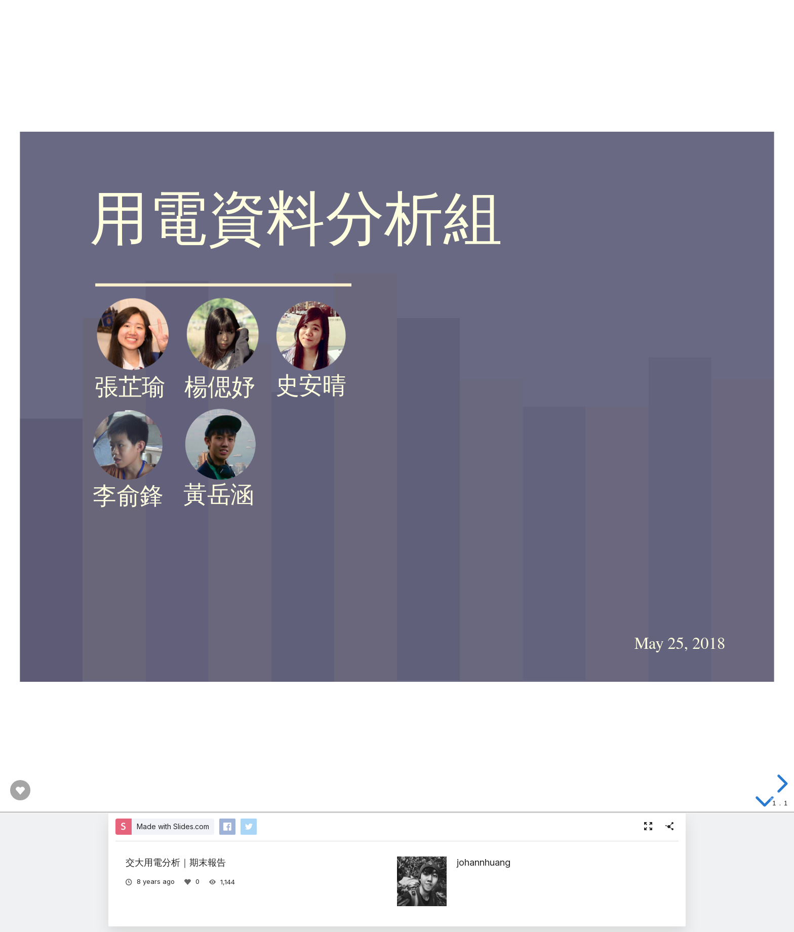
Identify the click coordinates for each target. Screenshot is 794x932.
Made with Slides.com (173, 826)
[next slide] (781, 783)
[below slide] (765, 803)
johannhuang (483, 862)
